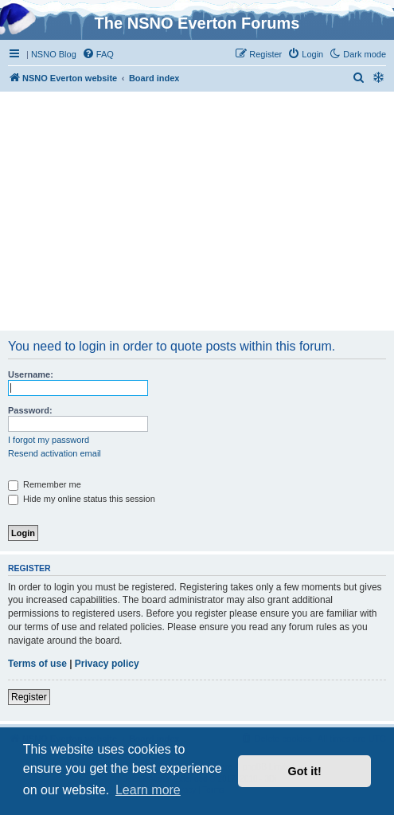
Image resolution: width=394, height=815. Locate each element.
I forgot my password (48, 440)
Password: (30, 410)
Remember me (44, 484)
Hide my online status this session (81, 498)
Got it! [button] (305, 771)
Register (29, 697)
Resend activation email (54, 453)
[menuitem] (98, 54)
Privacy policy (107, 663)
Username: (30, 374)
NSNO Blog (53, 54)
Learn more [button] (148, 790)
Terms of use (37, 663)
